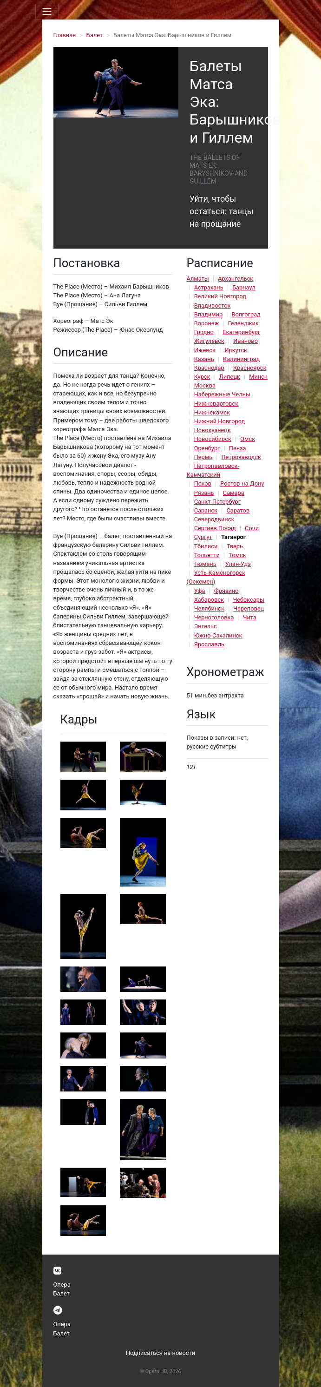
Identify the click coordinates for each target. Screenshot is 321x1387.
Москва (205, 385)
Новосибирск (212, 438)
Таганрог (233, 536)
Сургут (203, 536)
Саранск (205, 510)
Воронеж (206, 323)
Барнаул (243, 287)
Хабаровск (209, 599)
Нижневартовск (216, 403)
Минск (258, 376)
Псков (202, 483)
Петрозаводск (241, 457)
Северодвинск (214, 519)
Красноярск (249, 367)
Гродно (204, 332)
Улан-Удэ (238, 563)
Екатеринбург (241, 332)
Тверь (235, 546)
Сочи (252, 528)
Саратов (237, 510)
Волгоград (245, 314)
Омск (247, 438)
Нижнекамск (212, 412)
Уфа (199, 590)
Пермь (203, 457)
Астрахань (208, 287)
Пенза (237, 448)
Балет (94, 35)
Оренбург (207, 448)
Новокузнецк (212, 430)
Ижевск (205, 350)
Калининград (241, 358)
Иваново (245, 340)
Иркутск (235, 350)
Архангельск (235, 278)
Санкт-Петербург (217, 501)
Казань (204, 358)
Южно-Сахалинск (218, 635)
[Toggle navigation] (47, 12)
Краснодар (209, 367)
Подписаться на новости (160, 1352)
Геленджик (243, 323)
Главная (64, 35)
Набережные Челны (222, 394)
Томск (237, 555)
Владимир (208, 314)
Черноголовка (214, 617)
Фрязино (226, 590)
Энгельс (205, 626)
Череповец (248, 608)
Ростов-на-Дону (242, 483)
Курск (202, 376)
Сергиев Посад (215, 528)
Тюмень (205, 563)
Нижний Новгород (219, 421)
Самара (233, 492)
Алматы (198, 278)
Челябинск (209, 608)
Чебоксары (248, 599)
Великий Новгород (220, 296)
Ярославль (209, 644)
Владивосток (212, 305)
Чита (249, 617)
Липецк (229, 376)
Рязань (204, 492)
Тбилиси (206, 546)
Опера (62, 1284)
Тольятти (207, 555)
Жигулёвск (209, 340)
